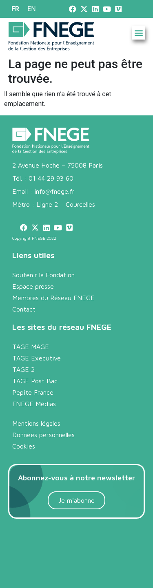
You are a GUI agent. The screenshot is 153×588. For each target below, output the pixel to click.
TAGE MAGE (30, 346)
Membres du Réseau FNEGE (53, 297)
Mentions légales (36, 423)
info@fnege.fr (54, 191)
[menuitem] (15, 9)
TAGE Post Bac (35, 381)
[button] (138, 33)
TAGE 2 (23, 369)
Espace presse (33, 286)
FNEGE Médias (34, 403)
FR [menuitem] (15, 9)
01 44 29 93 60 (51, 178)
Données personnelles (43, 434)
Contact (23, 309)
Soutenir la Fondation (43, 275)
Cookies (23, 446)
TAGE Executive (36, 358)
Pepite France (32, 392)
